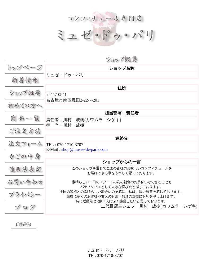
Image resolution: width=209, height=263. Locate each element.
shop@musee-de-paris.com (85, 149)
